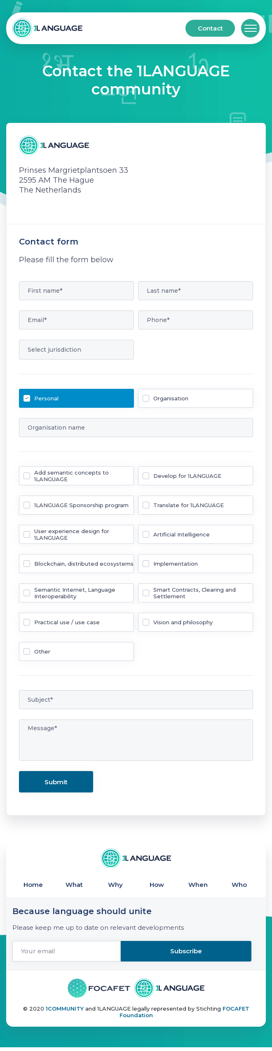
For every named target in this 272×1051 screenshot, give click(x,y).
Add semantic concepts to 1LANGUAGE (71, 475)
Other (42, 651)
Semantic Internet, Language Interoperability (74, 593)
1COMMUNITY (65, 1012)
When (198, 887)
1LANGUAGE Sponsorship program (81, 505)
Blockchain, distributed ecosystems (84, 563)
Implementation (175, 563)
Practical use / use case (67, 622)
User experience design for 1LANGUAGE (71, 534)
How (157, 887)
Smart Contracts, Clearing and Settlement (194, 593)
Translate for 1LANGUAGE (188, 505)
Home (33, 887)
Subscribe (214, 955)
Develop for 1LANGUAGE (187, 476)
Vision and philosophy (183, 622)
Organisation (170, 398)
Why (115, 887)
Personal (46, 398)
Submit (56, 782)
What (74, 887)
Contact (210, 28)
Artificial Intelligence (181, 534)
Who (239, 887)
